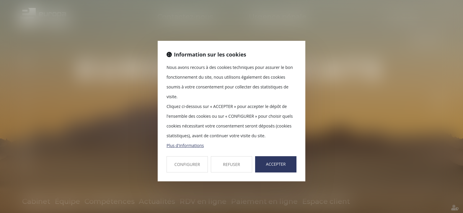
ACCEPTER (276, 164)
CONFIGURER (187, 164)
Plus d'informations (185, 145)
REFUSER (231, 164)
